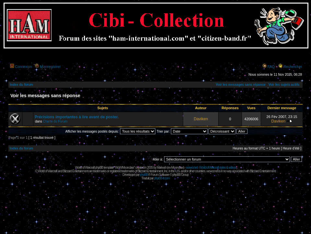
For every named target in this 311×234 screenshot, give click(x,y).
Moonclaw (177, 167)
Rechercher (292, 67)
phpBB (144, 174)
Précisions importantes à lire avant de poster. (77, 117)
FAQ (271, 67)
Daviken (201, 119)
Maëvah (161, 167)
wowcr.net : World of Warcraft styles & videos (211, 167)
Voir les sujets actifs (283, 84)
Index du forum (21, 84)
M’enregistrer (50, 67)
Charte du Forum (55, 121)
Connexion (23, 67)
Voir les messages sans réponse (241, 84)
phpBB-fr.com (162, 178)
